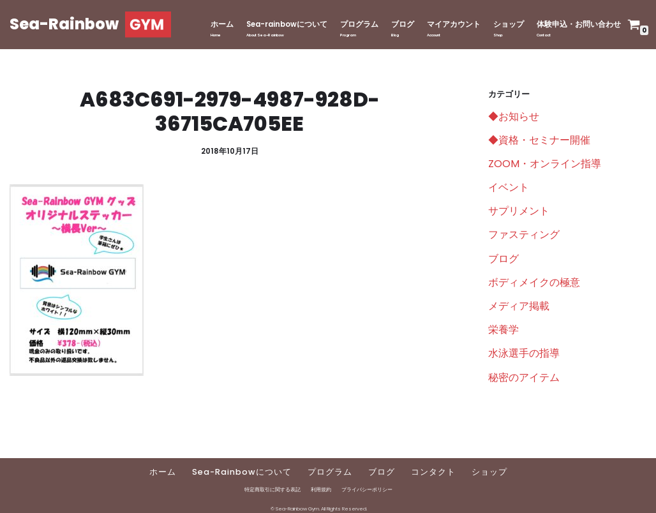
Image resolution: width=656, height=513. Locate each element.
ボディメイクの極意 (534, 282)
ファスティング (524, 234)
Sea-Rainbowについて (242, 471)
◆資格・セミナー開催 (539, 140)
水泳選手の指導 (524, 353)
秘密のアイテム (524, 377)
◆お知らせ (513, 116)
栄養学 (503, 329)
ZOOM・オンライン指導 (544, 163)
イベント (508, 187)
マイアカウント (454, 24)
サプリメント (518, 211)
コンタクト (433, 471)
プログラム (359, 24)
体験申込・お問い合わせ (579, 24)
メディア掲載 (518, 306)
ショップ (508, 24)
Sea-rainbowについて (286, 24)
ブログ (402, 24)
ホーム (222, 24)
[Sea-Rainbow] (90, 24)
